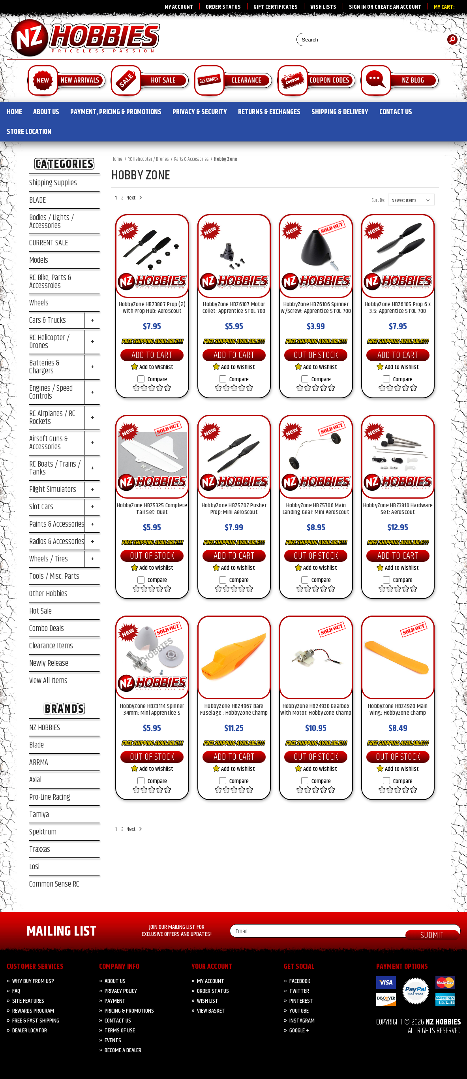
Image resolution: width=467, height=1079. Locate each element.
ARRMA (38, 762)
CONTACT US (395, 112)
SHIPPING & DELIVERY (339, 112)
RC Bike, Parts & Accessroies (50, 282)
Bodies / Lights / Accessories (51, 222)
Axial (35, 780)
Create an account (398, 7)
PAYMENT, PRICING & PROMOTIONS (115, 112)
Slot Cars (41, 507)
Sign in (357, 7)
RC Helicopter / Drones (49, 342)
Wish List (207, 1001)
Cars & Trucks (47, 320)
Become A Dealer (123, 1050)
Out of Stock (316, 355)
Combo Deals (46, 629)
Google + (299, 1031)
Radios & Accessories (56, 542)
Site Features (28, 1001)
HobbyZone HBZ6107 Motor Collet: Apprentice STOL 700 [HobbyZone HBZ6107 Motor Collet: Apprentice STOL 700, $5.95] (234, 308)
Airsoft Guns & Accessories (48, 443)
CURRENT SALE (48, 243)
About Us (115, 981)
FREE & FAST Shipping (35, 1021)
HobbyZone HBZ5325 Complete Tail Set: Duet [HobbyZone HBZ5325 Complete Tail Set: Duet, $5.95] (152, 509)
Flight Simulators (52, 489)
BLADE (37, 200)
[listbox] (411, 199)
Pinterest (301, 1001)
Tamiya (39, 815)
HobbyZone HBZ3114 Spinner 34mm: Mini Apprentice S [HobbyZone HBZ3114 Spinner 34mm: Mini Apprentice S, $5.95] (152, 710)
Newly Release (48, 663)
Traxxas (39, 849)
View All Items (48, 681)
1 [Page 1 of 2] (116, 198)
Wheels (39, 303)
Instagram (302, 1021)
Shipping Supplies (53, 183)
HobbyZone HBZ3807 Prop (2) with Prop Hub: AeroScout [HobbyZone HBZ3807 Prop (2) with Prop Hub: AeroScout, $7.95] (152, 308)
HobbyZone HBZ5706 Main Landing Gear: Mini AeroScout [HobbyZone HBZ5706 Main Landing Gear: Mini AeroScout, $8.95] (316, 509)
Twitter (299, 991)
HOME (14, 112)
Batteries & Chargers (44, 367)
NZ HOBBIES (44, 728)
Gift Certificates (275, 7)
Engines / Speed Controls (51, 392)
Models (38, 260)
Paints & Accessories (56, 524)
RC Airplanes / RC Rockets (52, 417)
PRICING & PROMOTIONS (129, 1011)
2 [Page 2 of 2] (122, 198)
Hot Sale (40, 611)
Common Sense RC (54, 884)
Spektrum (42, 832)
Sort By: (378, 200)
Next (133, 198)
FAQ (16, 991)
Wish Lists (323, 7)
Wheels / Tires (48, 559)
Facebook (299, 981)
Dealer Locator (29, 1031)
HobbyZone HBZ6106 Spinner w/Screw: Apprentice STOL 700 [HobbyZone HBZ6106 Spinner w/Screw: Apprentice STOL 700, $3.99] (316, 308)
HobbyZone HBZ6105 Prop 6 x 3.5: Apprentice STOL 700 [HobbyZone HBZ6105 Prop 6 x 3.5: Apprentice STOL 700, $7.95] (398, 308)
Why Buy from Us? (33, 981)
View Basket (211, 1011)
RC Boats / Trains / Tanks (55, 468)
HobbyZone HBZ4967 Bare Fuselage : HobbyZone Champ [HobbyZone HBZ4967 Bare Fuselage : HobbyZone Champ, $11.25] (234, 710)
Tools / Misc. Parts (54, 576)
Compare (152, 379)
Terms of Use (120, 1031)
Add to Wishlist (152, 367)
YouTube (299, 1011)
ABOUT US (46, 112)
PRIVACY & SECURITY (200, 112)
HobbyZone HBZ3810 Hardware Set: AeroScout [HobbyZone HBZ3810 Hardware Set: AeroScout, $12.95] (398, 509)
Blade (36, 745)
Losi (34, 867)
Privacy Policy (121, 991)
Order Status (223, 7)
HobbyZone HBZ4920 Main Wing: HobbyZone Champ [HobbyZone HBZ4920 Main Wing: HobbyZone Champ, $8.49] (398, 710)
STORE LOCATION (29, 131)
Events (113, 1040)
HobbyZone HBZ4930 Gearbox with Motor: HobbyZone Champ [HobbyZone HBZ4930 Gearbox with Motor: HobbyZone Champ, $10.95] (315, 710)
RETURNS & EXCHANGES (269, 112)
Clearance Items (51, 646)
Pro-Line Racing (49, 797)
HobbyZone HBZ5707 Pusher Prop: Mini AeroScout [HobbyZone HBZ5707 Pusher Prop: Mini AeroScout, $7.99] (234, 509)
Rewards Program (33, 1011)
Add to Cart (152, 355)
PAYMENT (115, 1001)
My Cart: (444, 7)
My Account (179, 7)
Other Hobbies (48, 594)
